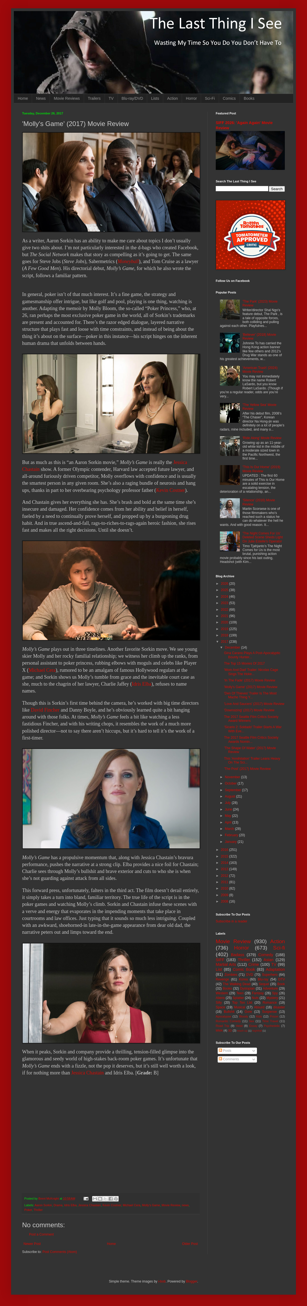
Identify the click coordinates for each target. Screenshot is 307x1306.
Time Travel (270, 1021)
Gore (248, 1012)
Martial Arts (226, 964)
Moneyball (128, 261)
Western (222, 993)
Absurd (259, 1007)
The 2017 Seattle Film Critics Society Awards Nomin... (251, 739)
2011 (225, 882)
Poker (28, 1209)
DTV (281, 979)
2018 (225, 635)
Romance (269, 1003)
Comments (229, 1059)
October (231, 783)
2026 (225, 584)
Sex (251, 1021)
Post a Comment (41, 1234)
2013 (225, 869)
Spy (275, 993)
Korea (243, 979)
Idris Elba (141, 684)
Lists (155, 98)
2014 (225, 863)
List (219, 969)
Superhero (269, 975)
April (228, 822)
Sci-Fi (210, 98)
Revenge (222, 979)
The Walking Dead (237, 984)
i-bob (162, 1281)
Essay (253, 1025)
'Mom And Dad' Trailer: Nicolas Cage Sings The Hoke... (251, 672)
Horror (191, 98)
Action (172, 98)
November (233, 777)
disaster (279, 1007)
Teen (240, 993)
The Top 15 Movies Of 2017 (244, 663)
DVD (249, 975)
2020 (225, 622)
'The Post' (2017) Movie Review (247, 769)
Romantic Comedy (228, 1021)
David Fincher (45, 710)
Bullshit (229, 1012)
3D (230, 1030)
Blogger (191, 1281)
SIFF (220, 960)
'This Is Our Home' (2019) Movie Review (261, 469)
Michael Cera (42, 670)
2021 (225, 616)
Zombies (231, 975)
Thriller (38, 1209)
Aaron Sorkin (43, 1205)
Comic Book (244, 969)
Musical (239, 1007)
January (231, 842)
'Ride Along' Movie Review (262, 438)
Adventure (270, 988)
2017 (225, 642)
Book (281, 984)
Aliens (220, 998)
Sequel (264, 984)
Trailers (94, 98)
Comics (229, 98)
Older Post (190, 1244)
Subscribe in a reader (231, 921)
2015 (225, 856)
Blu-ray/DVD (132, 98)
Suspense (269, 1012)
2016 (225, 850)
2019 (225, 629)
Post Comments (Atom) (59, 1252)
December (233, 647)
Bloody (243, 1016)
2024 (225, 597)
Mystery (272, 998)
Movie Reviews (67, 98)
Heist (239, 1025)
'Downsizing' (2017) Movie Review (249, 710)
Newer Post (32, 1244)
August (230, 796)
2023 (225, 603)
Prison (274, 1016)
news (185, 1205)
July (228, 803)
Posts (225, 1051)
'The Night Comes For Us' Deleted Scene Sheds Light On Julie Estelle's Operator (263, 537)
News (41, 98)
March (230, 829)
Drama (58, 1205)
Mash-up (242, 1030)
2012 (225, 876)
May (228, 816)
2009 (225, 895)
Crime (253, 964)
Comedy (265, 955)
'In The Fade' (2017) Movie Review (249, 680)
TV (111, 98)
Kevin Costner (170, 490)
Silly (219, 1003)
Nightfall (257, 1030)
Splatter (238, 998)
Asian (269, 960)
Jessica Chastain (87, 1073)
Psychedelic (272, 1025)
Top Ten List (242, 1003)
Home (23, 98)
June (229, 809)
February (232, 835)
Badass (237, 955)
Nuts (255, 998)
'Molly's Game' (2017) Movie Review (250, 687)
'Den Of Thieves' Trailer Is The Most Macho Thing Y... (250, 695)
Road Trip (222, 1025)
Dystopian (247, 988)
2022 (225, 610)
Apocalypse (223, 1016)
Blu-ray (263, 979)
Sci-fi (279, 948)
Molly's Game (151, 1205)
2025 (225, 590)
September (233, 790)
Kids (259, 1016)
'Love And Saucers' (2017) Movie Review (254, 704)
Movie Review (171, 1205)
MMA (219, 1030)
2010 (225, 888)
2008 (225, 901)
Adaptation (275, 969)
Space (220, 1007)
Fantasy (258, 993)
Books (249, 98)
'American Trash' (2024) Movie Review (260, 370)
